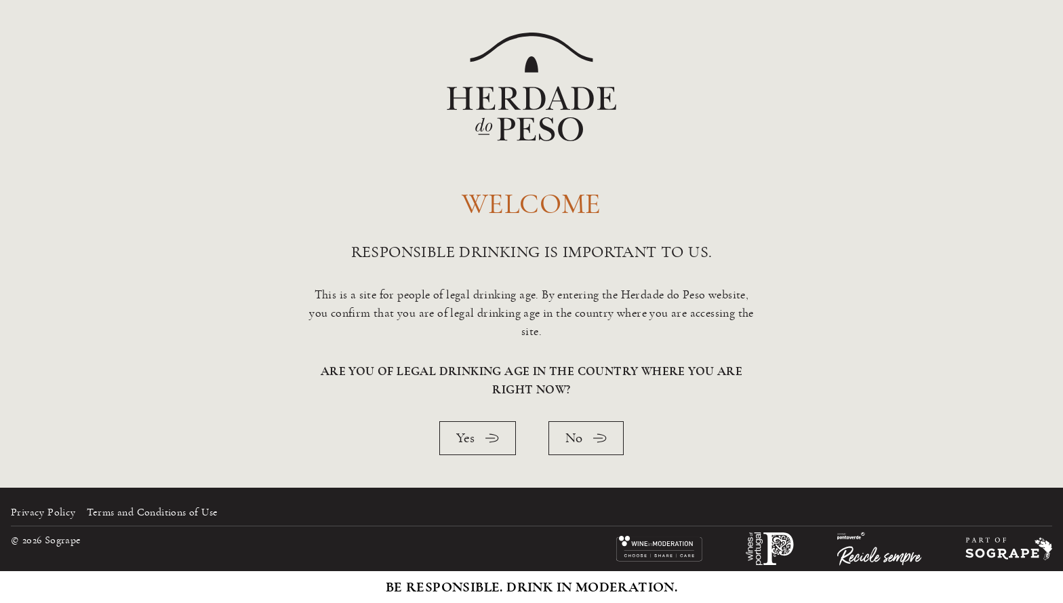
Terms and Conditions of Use (152, 512)
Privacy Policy (43, 512)
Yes (477, 438)
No (586, 438)
